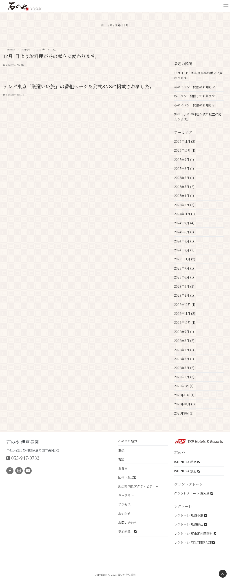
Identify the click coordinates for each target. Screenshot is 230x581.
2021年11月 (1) (184, 395)
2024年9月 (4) (184, 223)
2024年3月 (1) (184, 241)
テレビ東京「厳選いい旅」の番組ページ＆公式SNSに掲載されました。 (78, 86)
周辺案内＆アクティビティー (138, 486)
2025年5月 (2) (184, 186)
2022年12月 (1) (184, 304)
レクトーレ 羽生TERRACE (194, 542)
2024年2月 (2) (184, 250)
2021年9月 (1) (183, 413)
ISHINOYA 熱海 (187, 462)
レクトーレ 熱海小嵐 (190, 515)
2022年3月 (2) (184, 377)
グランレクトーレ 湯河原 (193, 493)
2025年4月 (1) (184, 195)
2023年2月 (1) (184, 295)
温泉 (121, 450)
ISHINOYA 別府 (187, 471)
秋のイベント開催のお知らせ (194, 105)
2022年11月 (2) (184, 313)
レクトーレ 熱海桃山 (190, 524)
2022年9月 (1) (184, 331)
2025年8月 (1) (184, 168)
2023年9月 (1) (184, 268)
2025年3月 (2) (184, 205)
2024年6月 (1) (184, 232)
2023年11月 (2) (184, 259)
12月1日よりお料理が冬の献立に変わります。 (51, 56)
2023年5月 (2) (184, 286)
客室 (121, 459)
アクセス (124, 504)
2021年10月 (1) (184, 404)
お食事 (123, 468)
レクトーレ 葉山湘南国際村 (195, 533)
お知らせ (124, 513)
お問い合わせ (127, 522)
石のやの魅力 (127, 441)
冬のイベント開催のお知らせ (194, 87)
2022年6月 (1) (184, 358)
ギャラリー (126, 495)
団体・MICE (127, 477)
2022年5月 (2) (184, 367)
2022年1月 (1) (183, 386)
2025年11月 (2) (184, 141)
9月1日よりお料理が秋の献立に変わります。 (197, 116)
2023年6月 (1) (184, 277)
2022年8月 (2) (184, 340)
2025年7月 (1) (184, 177)
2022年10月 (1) (184, 322)
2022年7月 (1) (184, 350)
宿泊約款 (127, 531)
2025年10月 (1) (184, 150)
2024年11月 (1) (184, 214)
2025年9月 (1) (184, 159)
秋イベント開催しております (194, 96)
